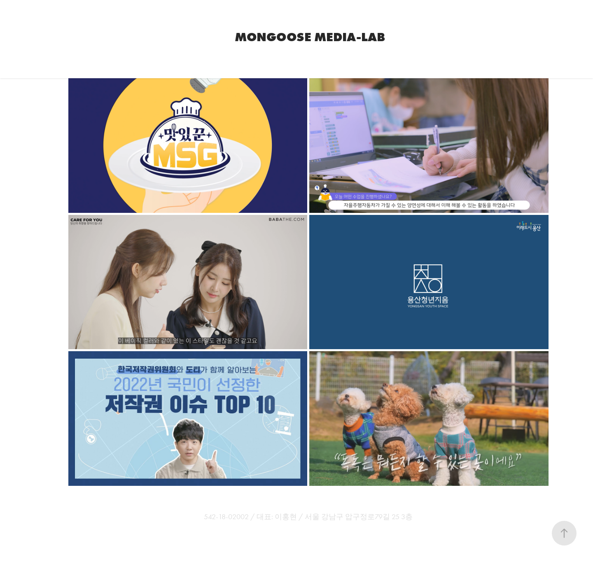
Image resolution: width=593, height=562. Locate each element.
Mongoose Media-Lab (310, 36)
